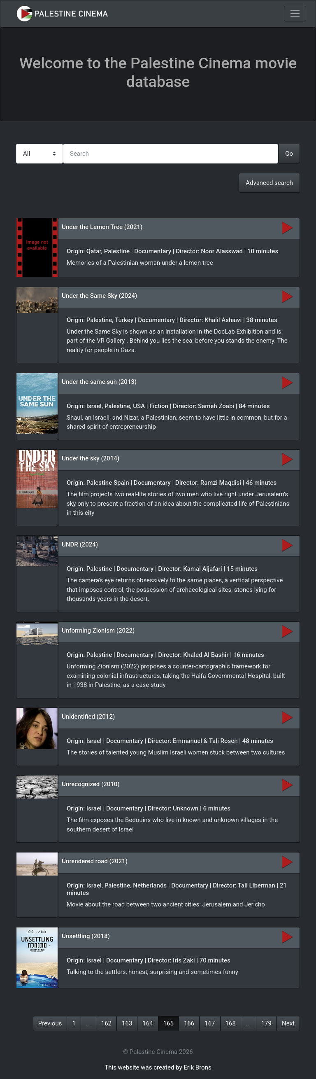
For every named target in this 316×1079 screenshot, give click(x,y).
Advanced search (269, 183)
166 (189, 1023)
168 (230, 1023)
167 (209, 1023)
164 (147, 1023)
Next (288, 1023)
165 (168, 1023)
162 (106, 1023)
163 (127, 1023)
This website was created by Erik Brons (158, 1067)
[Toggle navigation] (295, 13)
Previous (50, 1023)
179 (266, 1023)
